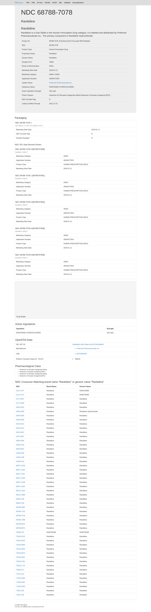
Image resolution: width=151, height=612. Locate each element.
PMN (33, 2)
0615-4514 (20, 428)
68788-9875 (20, 524)
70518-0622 (20, 549)
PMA (27, 2)
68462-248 (20, 499)
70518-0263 (20, 541)
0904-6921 (20, 449)
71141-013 (20, 574)
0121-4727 (20, 395)
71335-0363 (20, 586)
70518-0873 (20, 553)
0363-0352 (20, 407)
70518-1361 (20, 561)
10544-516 (20, 461)
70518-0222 (20, 536)
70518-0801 (20, 557)
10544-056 (20, 453)
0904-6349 (20, 441)
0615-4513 (20, 424)
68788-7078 (20, 516)
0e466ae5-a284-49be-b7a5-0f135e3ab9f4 (88, 344)
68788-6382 (20, 507)
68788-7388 (20, 520)
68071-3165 (20, 486)
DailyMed (67, 2)
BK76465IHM (82, 354)
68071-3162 (20, 470)
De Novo (40, 2)
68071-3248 (20, 482)
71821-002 (20, 595)
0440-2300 (20, 411)
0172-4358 (20, 403)
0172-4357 (20, 399)
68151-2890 (20, 495)
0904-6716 (20, 445)
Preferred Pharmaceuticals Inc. (60, 83)
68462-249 (20, 503)
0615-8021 (20, 432)
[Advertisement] (75, 298)
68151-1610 (20, 491)
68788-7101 (20, 511)
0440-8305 (20, 420)
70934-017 (20, 570)
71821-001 (20, 591)
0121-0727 (20, 391)
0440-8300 (20, 416)
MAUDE (47, 2)
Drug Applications (78, 2)
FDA (19, 3)
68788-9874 (20, 528)
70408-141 (20, 532)
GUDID (54, 2)
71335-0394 (20, 578)
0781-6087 (20, 436)
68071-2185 (20, 478)
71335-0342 (20, 582)
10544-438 (20, 457)
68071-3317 (20, 474)
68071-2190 (20, 466)
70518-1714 (20, 566)
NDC (60, 2)
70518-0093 (20, 545)
